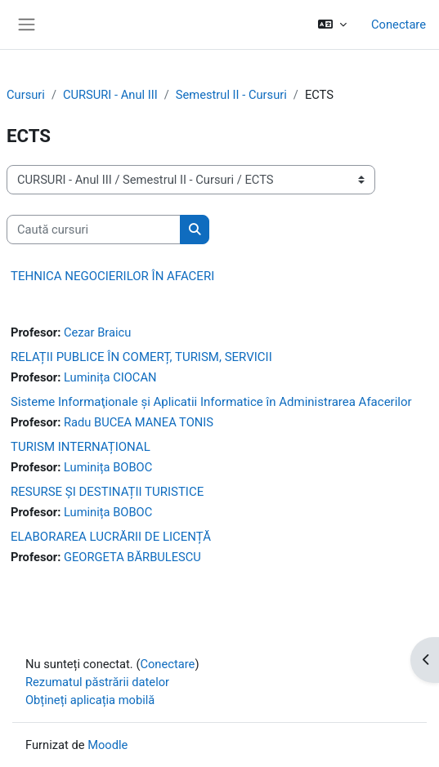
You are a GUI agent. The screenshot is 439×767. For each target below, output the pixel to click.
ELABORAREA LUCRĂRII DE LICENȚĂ (111, 536)
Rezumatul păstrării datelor (97, 682)
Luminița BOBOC (108, 467)
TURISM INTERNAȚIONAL (80, 446)
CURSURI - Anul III (110, 94)
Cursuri (26, 94)
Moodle (107, 745)
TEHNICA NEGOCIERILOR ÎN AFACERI (112, 276)
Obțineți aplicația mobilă (90, 700)
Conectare (398, 24)
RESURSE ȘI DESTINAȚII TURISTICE (107, 491)
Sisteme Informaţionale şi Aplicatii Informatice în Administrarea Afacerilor (211, 402)
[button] (332, 24)
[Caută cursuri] (94, 229)
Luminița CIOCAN (110, 377)
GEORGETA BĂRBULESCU (132, 557)
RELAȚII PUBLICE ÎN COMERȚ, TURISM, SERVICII (141, 357)
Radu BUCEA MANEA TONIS (138, 422)
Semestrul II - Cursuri (231, 94)
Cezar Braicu (97, 332)
